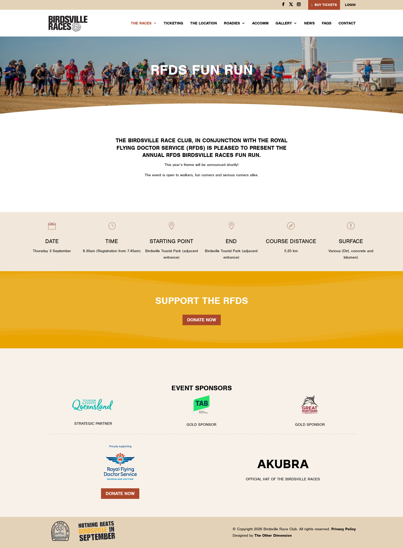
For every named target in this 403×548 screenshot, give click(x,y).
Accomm (260, 23)
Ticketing (173, 23)
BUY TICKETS (326, 5)
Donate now (201, 320)
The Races (141, 23)
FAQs (327, 23)
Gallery (284, 23)
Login (350, 5)
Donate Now (120, 493)
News (309, 23)
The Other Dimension (273, 535)
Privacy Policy (343, 529)
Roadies (232, 23)
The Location (203, 23)
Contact (347, 23)
